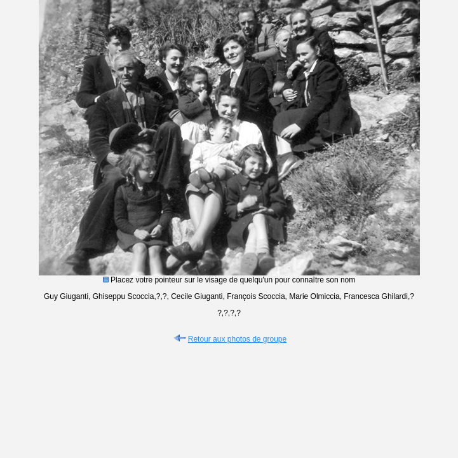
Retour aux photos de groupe (229, 339)
